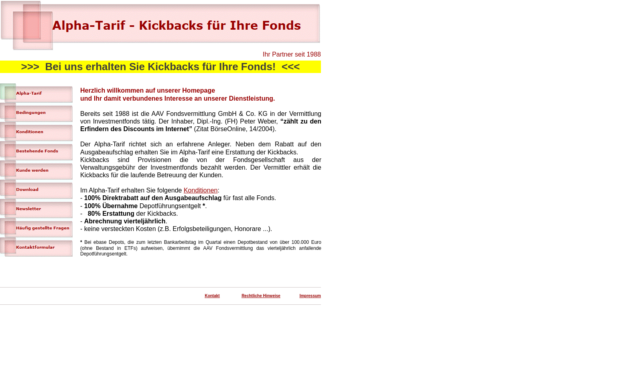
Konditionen (201, 190)
